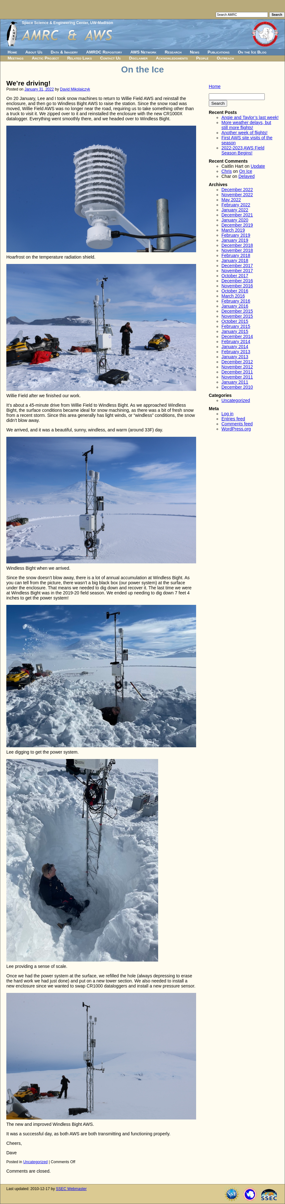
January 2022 (234, 209)
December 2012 (237, 361)
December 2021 (237, 214)
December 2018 (237, 245)
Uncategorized (35, 1162)
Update (258, 166)
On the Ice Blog (252, 52)
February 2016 (235, 301)
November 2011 (237, 376)
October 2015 (234, 321)
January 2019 (234, 240)
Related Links (79, 58)
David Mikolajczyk (75, 89)
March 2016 (233, 295)
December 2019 (237, 225)
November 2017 (237, 270)
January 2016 (234, 306)
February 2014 (235, 341)
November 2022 (237, 194)
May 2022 (231, 199)
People (202, 58)
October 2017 (234, 275)
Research (173, 52)
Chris (226, 171)
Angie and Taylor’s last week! (250, 117)
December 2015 (237, 311)
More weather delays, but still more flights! (246, 125)
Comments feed (237, 423)
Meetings (15, 58)
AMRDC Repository (104, 52)
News (194, 52)
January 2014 (234, 346)
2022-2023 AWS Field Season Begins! (242, 150)
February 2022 (235, 204)
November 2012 (237, 366)
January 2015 (234, 331)
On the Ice (142, 69)
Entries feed (233, 418)
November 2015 (237, 316)
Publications (219, 52)
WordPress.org (236, 428)
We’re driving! (28, 83)
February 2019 (235, 235)
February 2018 (235, 255)
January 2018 (234, 260)
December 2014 (237, 336)
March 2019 (233, 230)
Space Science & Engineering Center (55, 23)
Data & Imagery (64, 52)
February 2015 (235, 326)
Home (12, 52)
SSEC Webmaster (71, 1189)
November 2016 (237, 285)
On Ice (245, 171)
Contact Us (110, 58)
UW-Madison (101, 23)
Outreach (225, 58)
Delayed (247, 176)
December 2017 (237, 265)
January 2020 (234, 220)
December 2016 (237, 280)
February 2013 (235, 351)
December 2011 (237, 371)
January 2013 (234, 356)
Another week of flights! (244, 132)
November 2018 (237, 250)
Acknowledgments (172, 58)
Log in (227, 413)
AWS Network (143, 52)
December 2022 (237, 189)
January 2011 (234, 382)
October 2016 (234, 290)
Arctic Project (45, 58)
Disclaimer (138, 58)
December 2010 (237, 387)
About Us (33, 52)
